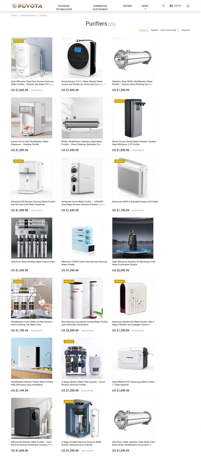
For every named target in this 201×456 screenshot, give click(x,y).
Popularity (143, 30)
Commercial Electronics (100, 7)
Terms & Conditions (81, 444)
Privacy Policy (78, 440)
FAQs (105, 433)
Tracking (106, 447)
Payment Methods (111, 437)
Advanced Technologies (64, 7)
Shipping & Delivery (111, 440)
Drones (127, 5)
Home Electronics (28, 15)
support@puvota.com (21, 433)
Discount (186, 30)
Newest (154, 30)
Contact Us (77, 437)
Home (14, 15)
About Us (76, 433)
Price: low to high (170, 30)
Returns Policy (109, 444)
